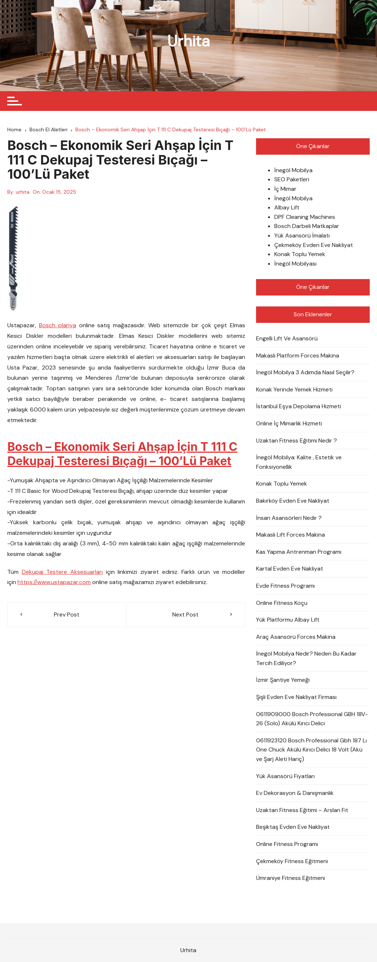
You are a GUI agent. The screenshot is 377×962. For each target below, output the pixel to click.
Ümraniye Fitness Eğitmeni (290, 878)
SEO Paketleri (291, 179)
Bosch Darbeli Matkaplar (306, 226)
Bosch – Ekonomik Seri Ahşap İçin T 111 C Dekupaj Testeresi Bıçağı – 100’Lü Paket (122, 454)
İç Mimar (285, 189)
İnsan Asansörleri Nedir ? (289, 518)
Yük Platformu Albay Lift (287, 619)
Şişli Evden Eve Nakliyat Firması (296, 697)
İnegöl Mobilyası (295, 263)
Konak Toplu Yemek (299, 254)
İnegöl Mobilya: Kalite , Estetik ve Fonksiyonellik (299, 462)
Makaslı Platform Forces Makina (297, 355)
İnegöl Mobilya (293, 170)
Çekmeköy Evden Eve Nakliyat (313, 245)
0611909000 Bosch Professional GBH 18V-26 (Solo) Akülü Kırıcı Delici (312, 718)
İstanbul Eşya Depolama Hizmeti (298, 406)
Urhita (188, 41)
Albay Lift (286, 207)
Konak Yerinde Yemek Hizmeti (294, 389)
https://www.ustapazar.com (54, 582)
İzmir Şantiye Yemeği (283, 680)
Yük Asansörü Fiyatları (285, 776)
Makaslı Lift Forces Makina (290, 534)
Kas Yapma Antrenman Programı (298, 552)
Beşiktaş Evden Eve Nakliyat (293, 827)
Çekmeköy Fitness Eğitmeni (292, 861)
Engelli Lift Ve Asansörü (287, 338)
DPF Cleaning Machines (304, 217)
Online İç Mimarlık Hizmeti (289, 423)
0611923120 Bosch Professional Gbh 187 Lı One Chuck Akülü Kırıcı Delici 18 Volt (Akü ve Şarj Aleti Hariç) (311, 750)
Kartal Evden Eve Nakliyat (289, 568)
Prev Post (66, 614)
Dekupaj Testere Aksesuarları (62, 572)
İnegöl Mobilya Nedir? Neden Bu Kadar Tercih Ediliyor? (306, 658)
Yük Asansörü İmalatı (302, 235)
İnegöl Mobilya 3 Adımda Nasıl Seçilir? (305, 372)
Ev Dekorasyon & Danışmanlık (295, 793)
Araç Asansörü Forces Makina (295, 637)
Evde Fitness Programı (285, 586)
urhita (23, 192)
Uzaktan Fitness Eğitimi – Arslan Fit (302, 810)
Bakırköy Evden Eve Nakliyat (292, 501)
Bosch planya (57, 325)
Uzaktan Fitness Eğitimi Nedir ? (296, 440)
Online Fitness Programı (287, 844)
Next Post (185, 614)
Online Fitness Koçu (281, 603)
